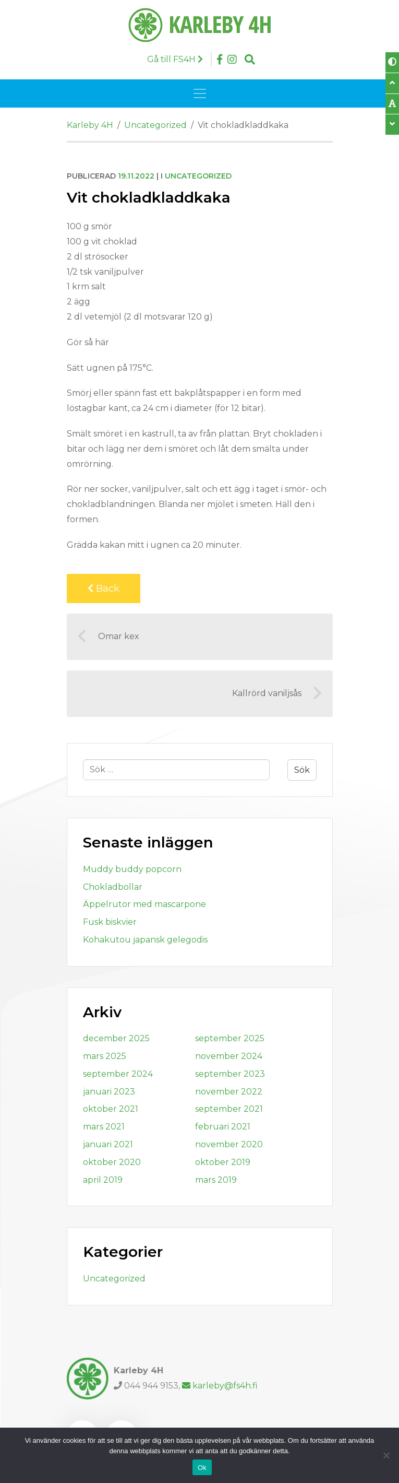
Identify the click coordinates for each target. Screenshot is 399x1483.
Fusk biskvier (110, 922)
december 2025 (116, 1038)
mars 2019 (216, 1180)
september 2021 (229, 1109)
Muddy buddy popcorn (132, 869)
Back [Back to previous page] (103, 588)
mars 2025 (104, 1056)
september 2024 (118, 1074)
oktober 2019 (222, 1162)
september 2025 (229, 1038)
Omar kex (108, 636)
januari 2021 (108, 1144)
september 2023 (230, 1074)
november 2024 (228, 1056)
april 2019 (103, 1180)
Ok (202, 1468)
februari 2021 (222, 1127)
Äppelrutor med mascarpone (144, 904)
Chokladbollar (112, 887)
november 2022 (228, 1092)
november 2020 (229, 1144)
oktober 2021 (110, 1109)
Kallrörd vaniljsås (277, 693)
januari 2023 (109, 1092)
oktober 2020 (112, 1162)
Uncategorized (198, 176)
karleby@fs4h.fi (220, 1386)
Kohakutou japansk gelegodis (145, 940)
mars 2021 (104, 1127)
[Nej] (386, 1455)
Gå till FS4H (175, 59)
